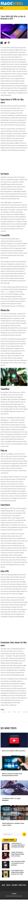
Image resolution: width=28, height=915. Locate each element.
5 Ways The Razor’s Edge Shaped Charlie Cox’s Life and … (17, 854)
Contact (8, 885)
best (9, 712)
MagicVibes (9, 896)
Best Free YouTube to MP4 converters (13, 751)
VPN (10, 420)
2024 (4, 712)
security (23, 108)
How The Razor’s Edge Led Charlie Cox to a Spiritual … (18, 863)
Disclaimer (14, 885)
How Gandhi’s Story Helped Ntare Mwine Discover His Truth (17, 872)
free (14, 712)
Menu (2, 8)
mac (19, 712)
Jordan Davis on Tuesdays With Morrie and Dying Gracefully (18, 845)
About (3, 885)
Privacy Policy (22, 885)
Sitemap (14, 893)
